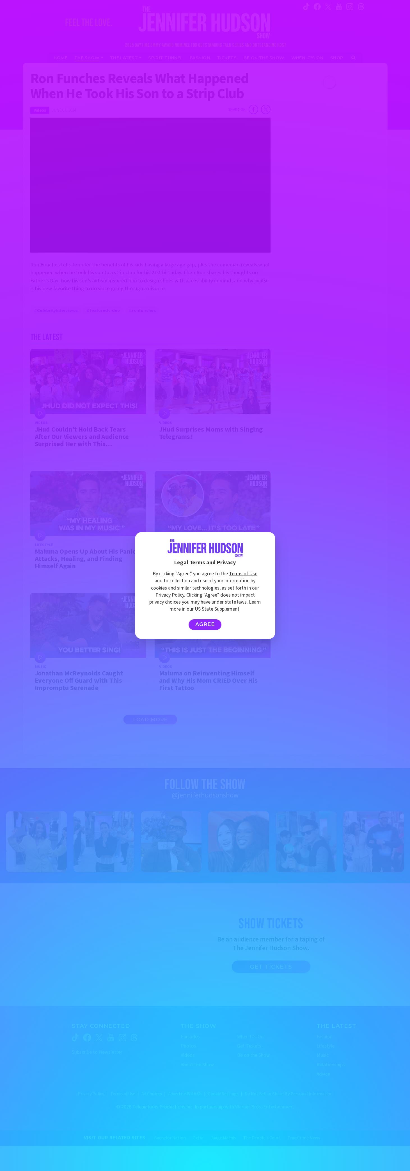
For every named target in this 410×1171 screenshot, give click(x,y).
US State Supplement (217, 609)
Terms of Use (243, 573)
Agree (205, 624)
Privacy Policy (169, 595)
